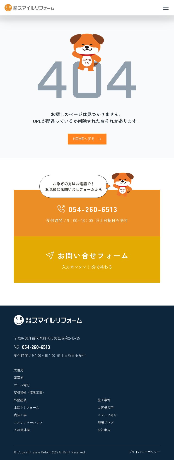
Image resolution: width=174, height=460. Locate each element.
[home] (29, 7)
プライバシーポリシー (144, 452)
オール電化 (22, 385)
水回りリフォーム (26, 407)
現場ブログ (106, 422)
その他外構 (22, 430)
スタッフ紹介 (107, 415)
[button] (164, 7)
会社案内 (104, 430)
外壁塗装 (20, 400)
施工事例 (104, 400)
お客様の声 (106, 407)
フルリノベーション (28, 422)
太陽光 (18, 370)
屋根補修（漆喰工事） (30, 392)
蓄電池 (18, 377)
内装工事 (20, 415)
